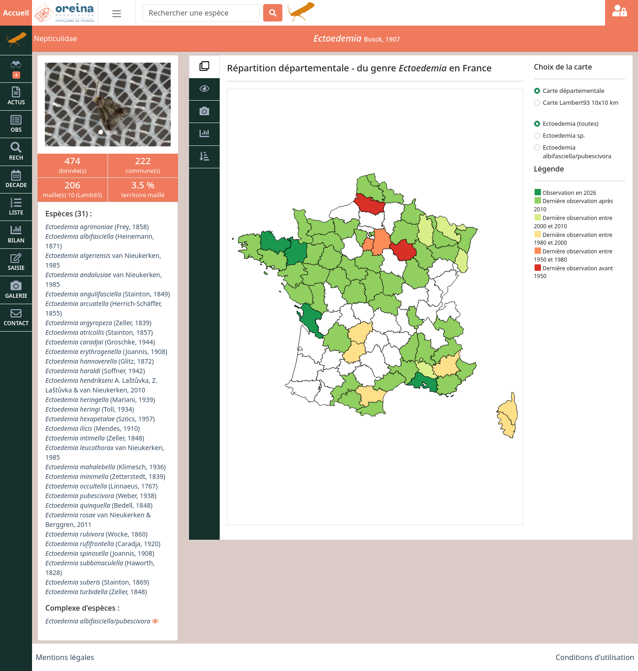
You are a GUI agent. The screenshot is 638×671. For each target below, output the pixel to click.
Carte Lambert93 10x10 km (580, 102)
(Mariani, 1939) (100, 399)
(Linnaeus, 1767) (101, 486)
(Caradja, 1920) (103, 543)
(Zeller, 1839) (98, 322)
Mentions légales (65, 657)
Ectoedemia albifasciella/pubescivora (577, 152)
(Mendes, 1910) (92, 428)
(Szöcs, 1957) (100, 418)
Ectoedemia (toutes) (571, 123)
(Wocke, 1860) (96, 534)
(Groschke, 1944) (100, 342)
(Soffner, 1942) (95, 370)
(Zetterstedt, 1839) (105, 476)
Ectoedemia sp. (564, 135)
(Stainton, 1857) (99, 332)
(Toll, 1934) (89, 409)
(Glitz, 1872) (99, 361)
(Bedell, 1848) (98, 505)
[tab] (204, 66)
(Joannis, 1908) (106, 351)
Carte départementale (574, 90)
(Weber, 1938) (101, 495)
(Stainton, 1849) (107, 294)
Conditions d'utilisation (595, 657)
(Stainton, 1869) (97, 582)
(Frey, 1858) (97, 226)
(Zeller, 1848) (94, 438)
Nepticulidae (55, 38)
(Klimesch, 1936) (105, 466)
